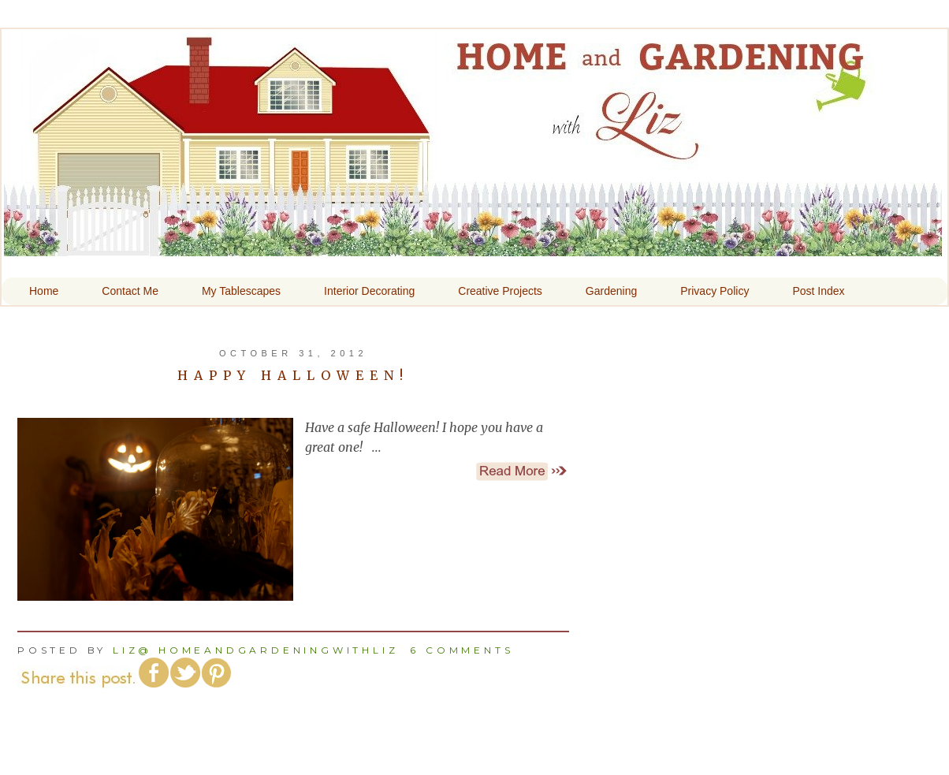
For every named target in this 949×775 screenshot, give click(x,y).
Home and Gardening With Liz (472, 245)
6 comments (461, 650)
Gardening (611, 291)
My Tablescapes (241, 291)
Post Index (818, 291)
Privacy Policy (714, 291)
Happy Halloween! (293, 375)
